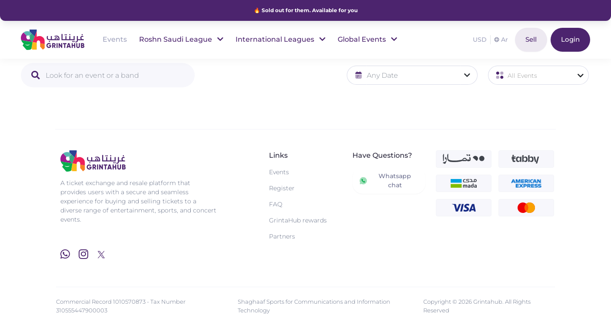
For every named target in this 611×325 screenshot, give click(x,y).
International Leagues (280, 39)
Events (115, 39)
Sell (531, 39)
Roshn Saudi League (181, 39)
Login (570, 39)
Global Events (367, 39)
